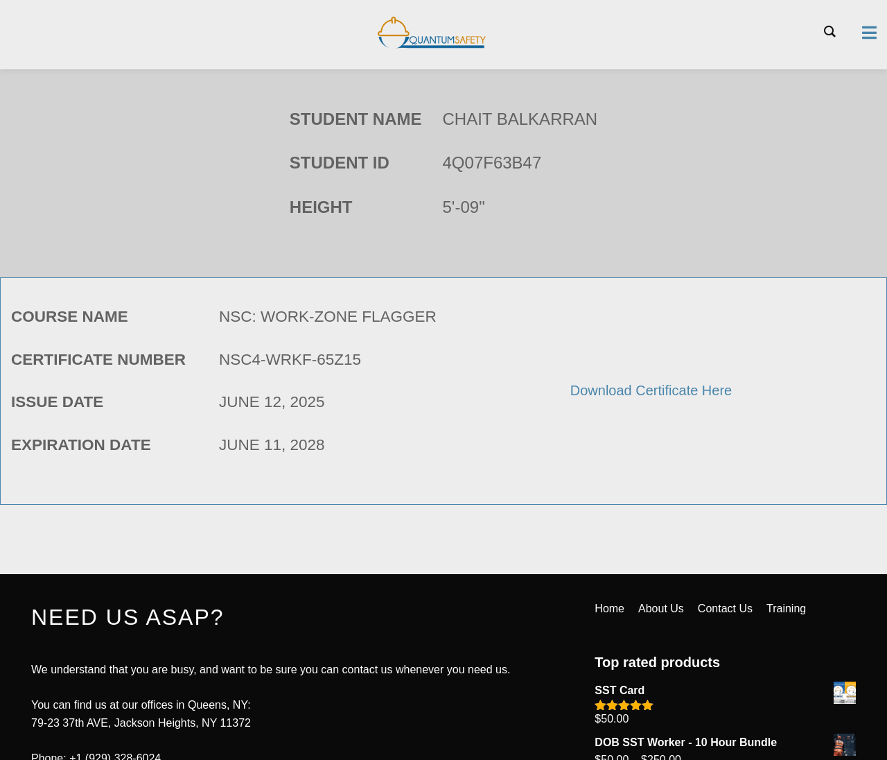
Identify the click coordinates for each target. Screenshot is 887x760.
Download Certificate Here (651, 390)
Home (609, 608)
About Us (661, 608)
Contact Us (725, 608)
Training (786, 608)
